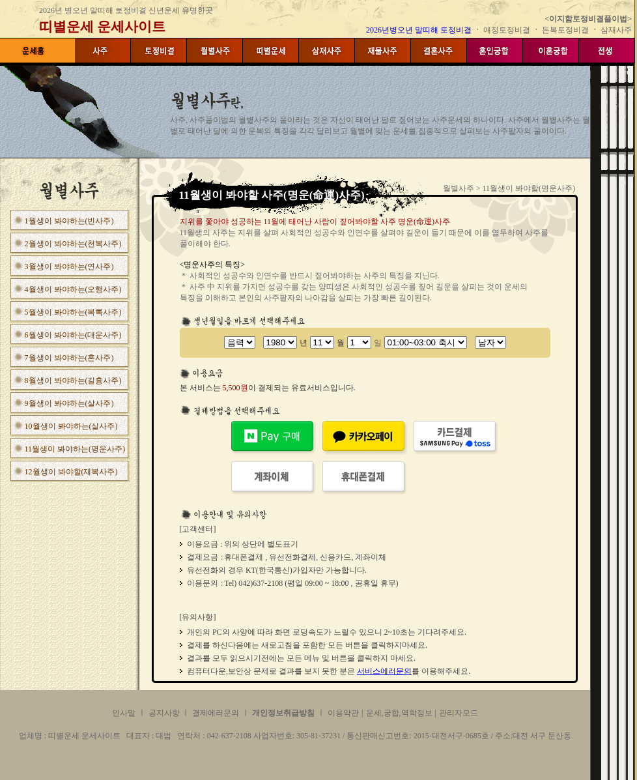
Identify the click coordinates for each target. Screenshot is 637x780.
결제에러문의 (215, 712)
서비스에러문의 (384, 671)
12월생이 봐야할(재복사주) (71, 471)
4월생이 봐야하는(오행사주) (73, 289)
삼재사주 (616, 30)
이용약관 (343, 712)
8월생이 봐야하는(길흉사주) (73, 380)
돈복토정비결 (565, 30)
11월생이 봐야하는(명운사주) (75, 449)
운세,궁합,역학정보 (399, 712)
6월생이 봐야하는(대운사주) (73, 334)
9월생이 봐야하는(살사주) (69, 403)
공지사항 (165, 712)
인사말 (123, 712)
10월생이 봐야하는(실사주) (71, 426)
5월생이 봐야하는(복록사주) (73, 312)
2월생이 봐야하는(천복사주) (73, 243)
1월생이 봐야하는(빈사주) (69, 220)
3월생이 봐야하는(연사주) (69, 266)
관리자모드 (458, 712)
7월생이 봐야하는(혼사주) (69, 357)
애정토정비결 (507, 30)
